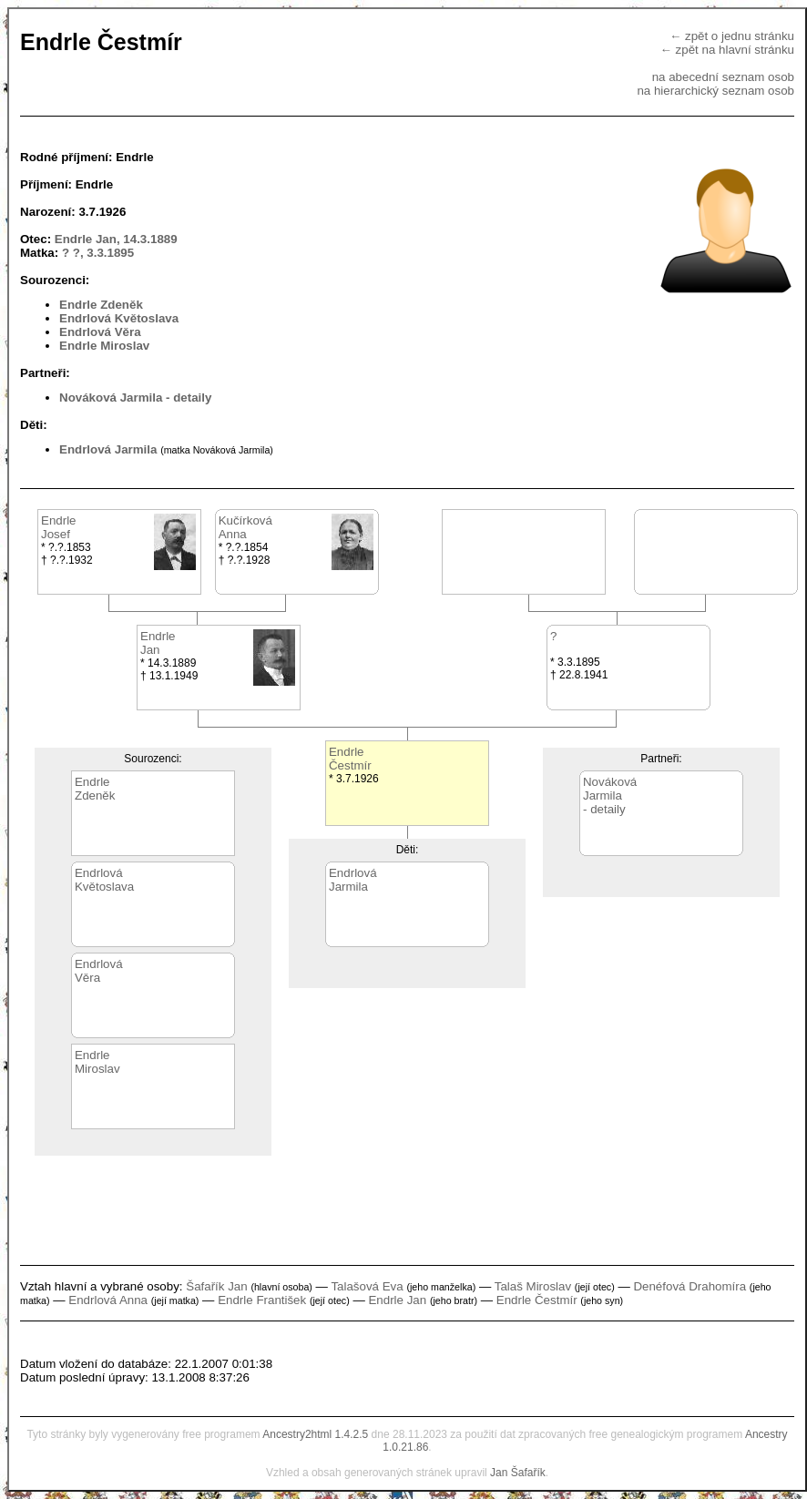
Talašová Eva (367, 1286)
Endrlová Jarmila (108, 449)
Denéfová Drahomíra (689, 1286)
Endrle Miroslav (104, 345)
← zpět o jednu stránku (731, 36)
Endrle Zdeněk (101, 304)
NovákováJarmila (610, 788)
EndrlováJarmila (353, 879)
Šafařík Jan (216, 1286)
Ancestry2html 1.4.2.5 (315, 1434)
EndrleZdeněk (95, 788)
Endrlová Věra (100, 332)
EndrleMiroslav (97, 1062)
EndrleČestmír (350, 758)
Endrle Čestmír (536, 1300)
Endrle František (262, 1300)
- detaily (188, 397)
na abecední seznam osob (723, 77)
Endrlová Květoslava (119, 318)
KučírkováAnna (245, 527)
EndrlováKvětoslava (104, 879)
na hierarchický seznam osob (715, 90)
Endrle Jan (397, 1300)
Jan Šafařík (518, 1472)
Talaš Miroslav (533, 1286)
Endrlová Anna (108, 1300)
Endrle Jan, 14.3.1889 (116, 239)
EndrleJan (158, 643)
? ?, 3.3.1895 (98, 253)
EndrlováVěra (99, 970)
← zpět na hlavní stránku (727, 49)
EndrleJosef (59, 527)
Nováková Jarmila (110, 397)
